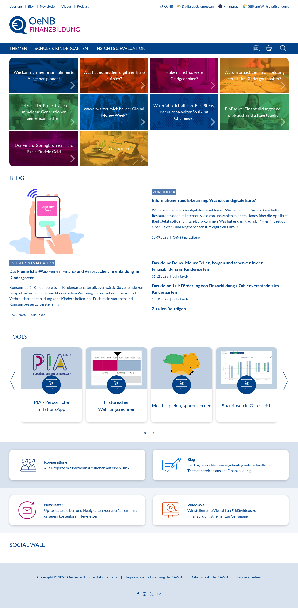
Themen (18, 48)
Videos (66, 6)
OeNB (166, 6)
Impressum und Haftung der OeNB (154, 577)
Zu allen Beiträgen (169, 308)
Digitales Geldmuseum (196, 6)
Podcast (83, 6)
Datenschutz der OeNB (209, 577)
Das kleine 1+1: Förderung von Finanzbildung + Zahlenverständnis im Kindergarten (215, 289)
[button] (145, 433)
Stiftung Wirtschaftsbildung (266, 6)
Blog (31, 6)
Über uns (16, 6)
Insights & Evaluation (120, 48)
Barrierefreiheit (248, 577)
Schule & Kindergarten (61, 48)
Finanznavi (228, 6)
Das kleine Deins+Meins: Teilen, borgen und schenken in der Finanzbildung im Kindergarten (207, 266)
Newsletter (48, 6)
